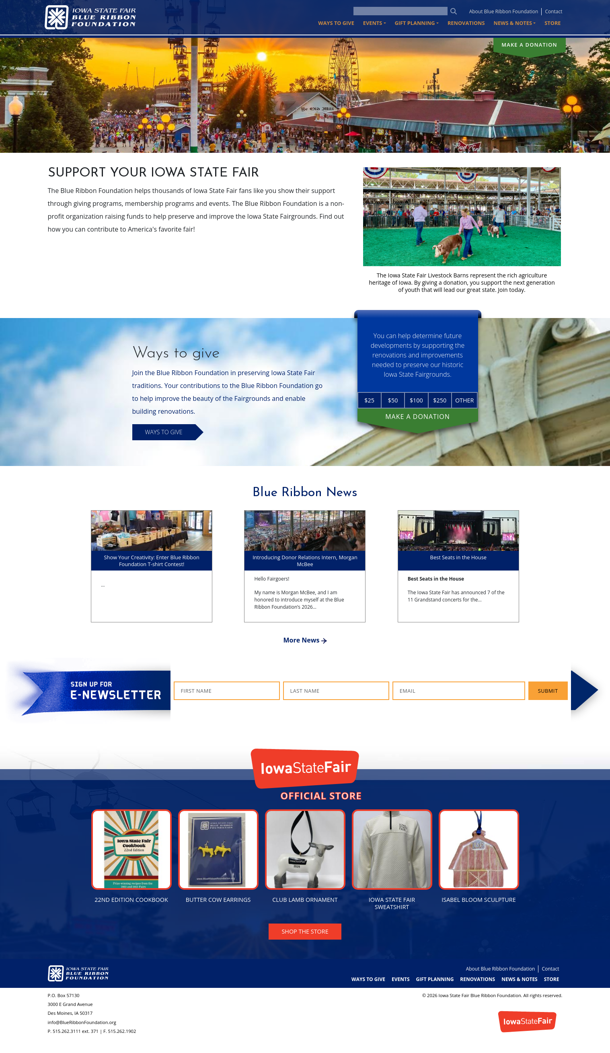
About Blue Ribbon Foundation (503, 11)
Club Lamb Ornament (304, 899)
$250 (439, 400)
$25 (369, 400)
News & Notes (519, 979)
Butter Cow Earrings (218, 899)
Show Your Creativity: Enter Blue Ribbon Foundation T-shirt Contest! (151, 561)
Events (401, 979)
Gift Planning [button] (415, 23)
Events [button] (372, 23)
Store (552, 23)
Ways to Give (336, 23)
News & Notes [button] (513, 23)
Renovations (466, 23)
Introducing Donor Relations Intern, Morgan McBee (305, 561)
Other (464, 400)
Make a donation (529, 44)
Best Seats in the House (458, 557)
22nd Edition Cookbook (131, 899)
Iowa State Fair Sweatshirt (392, 903)
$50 (393, 400)
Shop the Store (304, 931)
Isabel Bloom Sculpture (479, 899)
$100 (416, 400)
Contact (553, 11)
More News (305, 640)
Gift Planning (435, 979)
